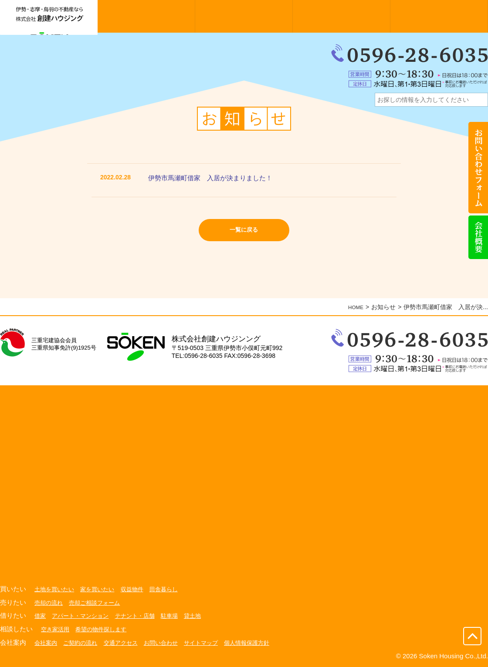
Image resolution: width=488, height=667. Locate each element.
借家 (40, 615)
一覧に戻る (244, 232)
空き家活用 (56, 629)
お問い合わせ (169, 642)
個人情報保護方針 (260, 642)
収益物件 (138, 589)
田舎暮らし (172, 589)
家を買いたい (101, 589)
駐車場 (178, 615)
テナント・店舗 (141, 615)
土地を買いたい (55, 589)
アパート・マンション (83, 615)
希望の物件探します (105, 629)
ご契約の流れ (83, 642)
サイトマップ (211, 642)
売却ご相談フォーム (98, 602)
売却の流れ (49, 602)
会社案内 (46, 642)
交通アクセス (126, 642)
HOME (354, 306)
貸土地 (202, 615)
